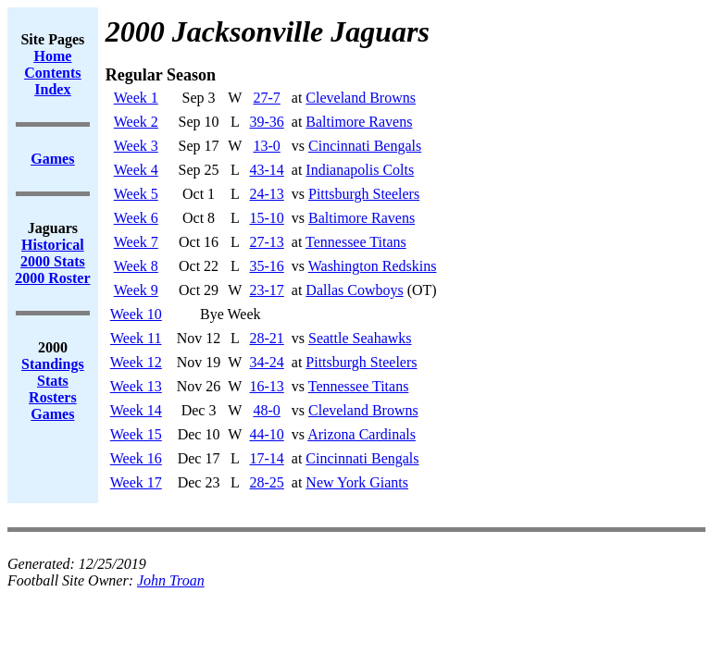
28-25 (266, 482)
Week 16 (136, 458)
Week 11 (135, 338)
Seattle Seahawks (360, 338)
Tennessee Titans (356, 242)
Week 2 (136, 122)
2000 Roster (52, 278)
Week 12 (136, 362)
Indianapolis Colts (360, 170)
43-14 (266, 170)
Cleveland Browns (361, 97)
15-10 (266, 218)
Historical (52, 245)
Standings (52, 364)
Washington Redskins (372, 266)
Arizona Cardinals (361, 434)
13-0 (266, 146)
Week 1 (136, 97)
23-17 (266, 290)
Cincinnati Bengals (364, 146)
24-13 (266, 194)
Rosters (53, 397)
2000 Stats (52, 261)
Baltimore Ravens (359, 122)
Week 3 (136, 146)
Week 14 (136, 410)
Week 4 (136, 170)
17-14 (266, 458)
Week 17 (136, 482)
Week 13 (136, 386)
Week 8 (136, 266)
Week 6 (136, 218)
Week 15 (136, 434)
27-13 (266, 242)
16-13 (266, 386)
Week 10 (136, 314)
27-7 (266, 97)
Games (52, 414)
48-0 (266, 410)
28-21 (266, 338)
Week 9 (136, 290)
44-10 (266, 434)
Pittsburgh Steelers (363, 194)
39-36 (266, 122)
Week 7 (136, 242)
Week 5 (136, 194)
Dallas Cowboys (354, 290)
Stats (53, 380)
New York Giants (357, 482)
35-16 (266, 266)
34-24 (266, 362)
